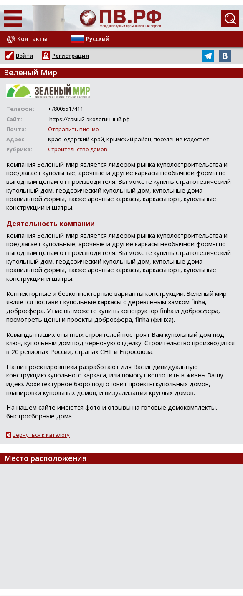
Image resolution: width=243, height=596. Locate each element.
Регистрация (70, 55)
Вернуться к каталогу (41, 434)
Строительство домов (77, 149)
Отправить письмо (73, 129)
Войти (24, 55)
